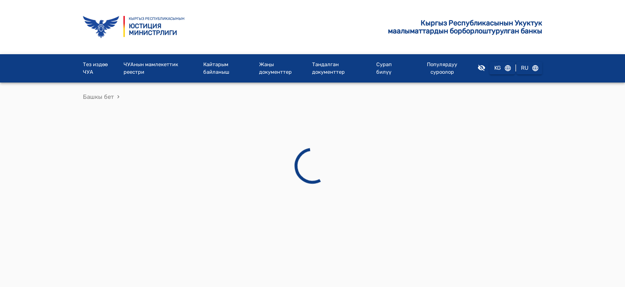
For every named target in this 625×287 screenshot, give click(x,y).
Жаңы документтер (275, 68)
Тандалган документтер (328, 68)
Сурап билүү (384, 68)
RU (529, 68)
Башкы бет (98, 96)
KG (502, 68)
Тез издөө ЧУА (95, 68)
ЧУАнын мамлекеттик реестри (151, 68)
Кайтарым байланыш (216, 68)
